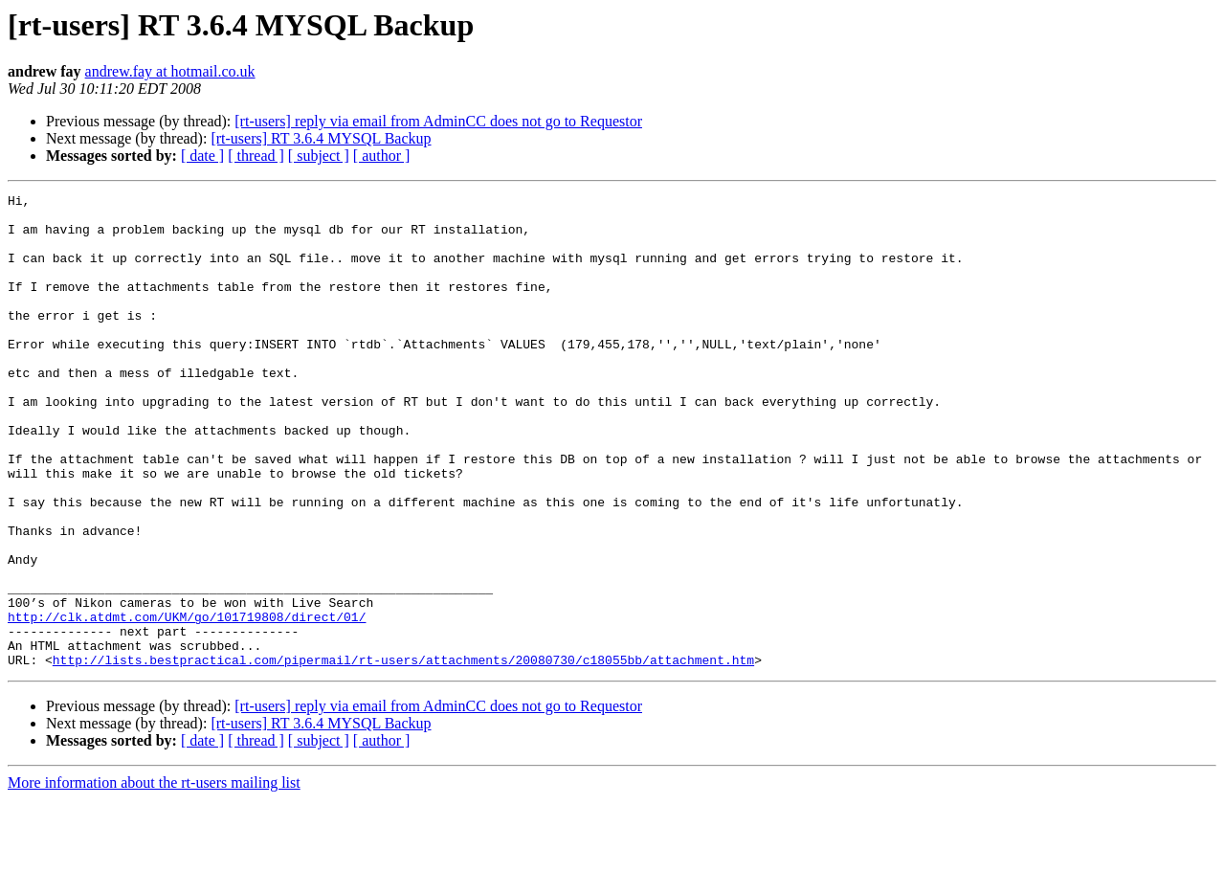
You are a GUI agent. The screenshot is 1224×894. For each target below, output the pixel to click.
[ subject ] (318, 155)
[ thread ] (256, 155)
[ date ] (202, 155)
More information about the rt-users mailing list (154, 877)
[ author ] (382, 155)
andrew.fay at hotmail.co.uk (170, 71)
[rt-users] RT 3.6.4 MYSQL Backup (321, 138)
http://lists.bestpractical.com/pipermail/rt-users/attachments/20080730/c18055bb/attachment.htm (403, 754)
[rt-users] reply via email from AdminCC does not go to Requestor (438, 121)
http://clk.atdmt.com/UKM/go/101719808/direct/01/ (187, 702)
